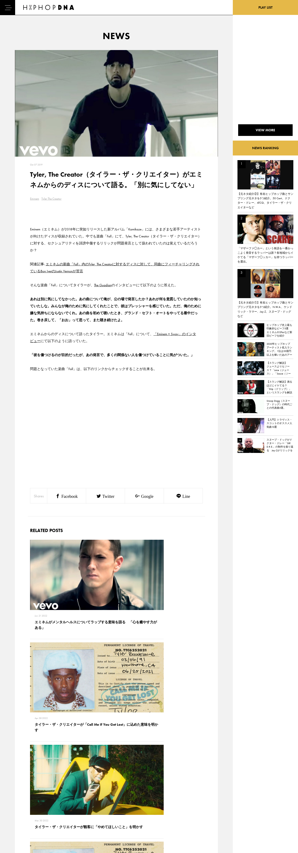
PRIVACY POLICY (48, 800)
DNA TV (20, 800)
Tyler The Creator (51, 199)
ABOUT (20, 824)
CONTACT (43, 792)
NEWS (19, 808)
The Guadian (103, 285)
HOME (20, 792)
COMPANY (44, 808)
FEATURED (22, 816)
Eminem (34, 199)
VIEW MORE (116, 727)
